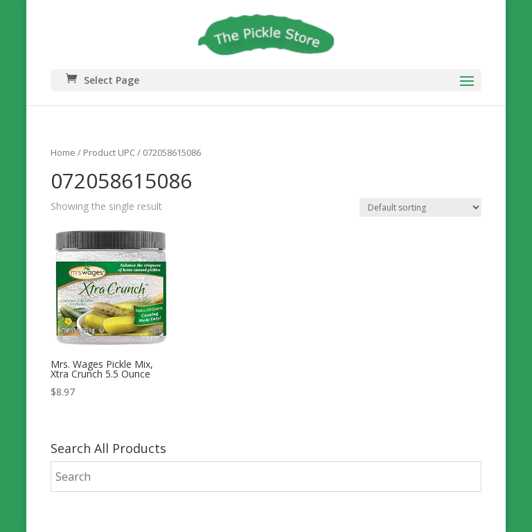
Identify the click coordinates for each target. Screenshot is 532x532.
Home (63, 152)
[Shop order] (420, 207)
